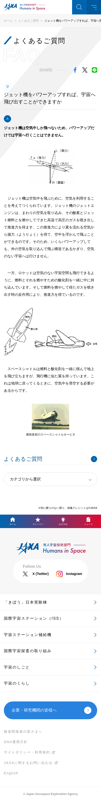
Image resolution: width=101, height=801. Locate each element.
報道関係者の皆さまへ (23, 731)
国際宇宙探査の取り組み (28, 651)
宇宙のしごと (17, 667)
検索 (79, 7)
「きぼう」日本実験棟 (25, 602)
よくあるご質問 (28, 20)
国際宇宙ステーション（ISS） (34, 618)
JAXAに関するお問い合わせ (28, 763)
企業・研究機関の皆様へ (34, 710)
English (11, 773)
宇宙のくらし (17, 683)
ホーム (8, 20)
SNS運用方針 (16, 742)
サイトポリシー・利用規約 (27, 752)
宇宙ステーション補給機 (28, 635)
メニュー (94, 7)
